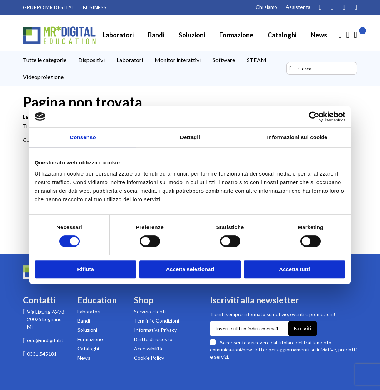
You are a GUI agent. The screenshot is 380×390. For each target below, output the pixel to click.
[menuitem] (118, 35)
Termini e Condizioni (156, 321)
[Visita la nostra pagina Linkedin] (356, 7)
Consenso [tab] (83, 137)
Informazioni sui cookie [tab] (297, 137)
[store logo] (59, 35)
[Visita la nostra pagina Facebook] (343, 7)
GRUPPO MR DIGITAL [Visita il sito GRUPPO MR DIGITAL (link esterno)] (48, 7)
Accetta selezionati (190, 269)
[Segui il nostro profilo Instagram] (320, 7)
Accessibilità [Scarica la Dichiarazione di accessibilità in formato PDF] (148, 348)
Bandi (84, 321)
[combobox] (321, 68)
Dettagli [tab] (190, 137)
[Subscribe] (302, 328)
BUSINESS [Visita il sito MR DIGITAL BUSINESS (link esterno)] (94, 7)
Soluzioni (87, 330)
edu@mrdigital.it (45, 340)
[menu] (153, 68)
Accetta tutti (294, 269)
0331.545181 (42, 354)
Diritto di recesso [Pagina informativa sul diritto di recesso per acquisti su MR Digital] (153, 339)
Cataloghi (88, 348)
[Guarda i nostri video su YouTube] (332, 7)
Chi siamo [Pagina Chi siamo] (266, 7)
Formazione (90, 339)
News (84, 358)
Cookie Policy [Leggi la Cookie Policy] (149, 358)
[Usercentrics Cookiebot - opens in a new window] (314, 116)
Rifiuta (85, 269)
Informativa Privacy (155, 330)
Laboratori (89, 311)
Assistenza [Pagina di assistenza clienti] (298, 7)
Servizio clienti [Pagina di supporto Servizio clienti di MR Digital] (150, 311)
